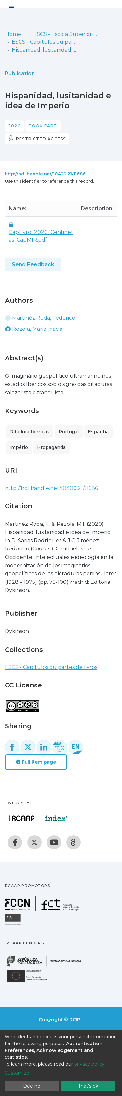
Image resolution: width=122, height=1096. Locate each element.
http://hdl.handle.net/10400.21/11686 (45, 173)
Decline (31, 1086)
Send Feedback (33, 264)
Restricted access (41, 138)
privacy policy (89, 1064)
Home (13, 34)
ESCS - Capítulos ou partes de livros (44, 42)
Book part (43, 125)
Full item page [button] (36, 762)
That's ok (88, 1086)
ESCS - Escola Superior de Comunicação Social (65, 34)
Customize (17, 1073)
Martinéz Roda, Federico (43, 318)
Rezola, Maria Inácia (37, 329)
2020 (14, 125)
